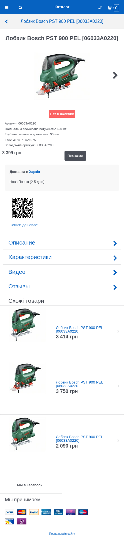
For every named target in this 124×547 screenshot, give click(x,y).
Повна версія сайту (62, 533)
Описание (62, 242)
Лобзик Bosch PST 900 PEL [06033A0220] (53, 21)
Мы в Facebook (29, 485)
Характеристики (62, 257)
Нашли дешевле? (24, 225)
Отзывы (62, 286)
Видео (62, 271)
